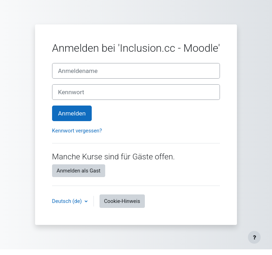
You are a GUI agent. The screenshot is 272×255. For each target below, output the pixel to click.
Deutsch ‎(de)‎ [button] (67, 201)
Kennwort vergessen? (77, 131)
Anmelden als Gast (79, 171)
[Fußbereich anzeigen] (254, 237)
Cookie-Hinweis (122, 201)
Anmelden (72, 113)
